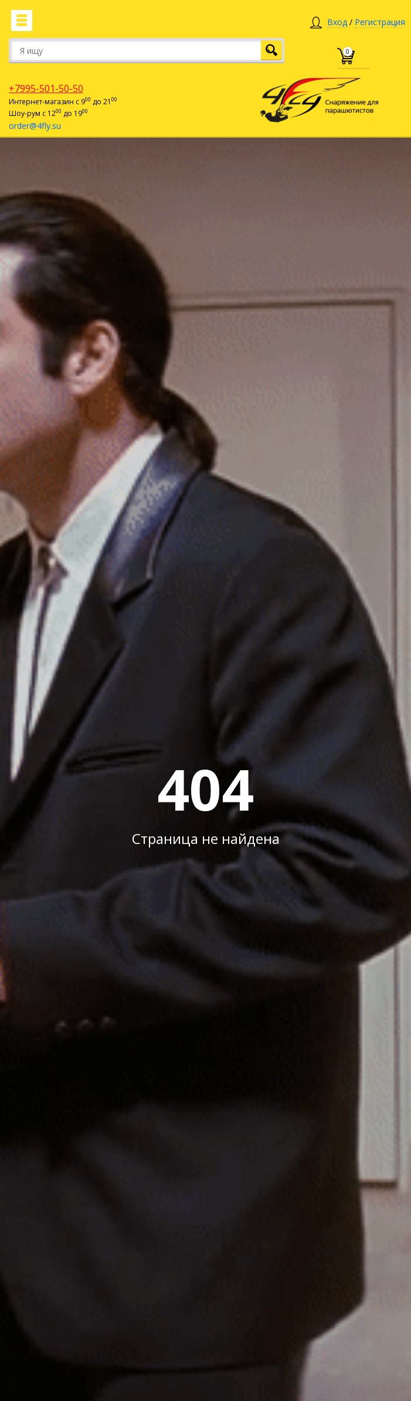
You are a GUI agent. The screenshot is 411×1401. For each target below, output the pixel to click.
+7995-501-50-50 (46, 88)
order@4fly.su (35, 125)
